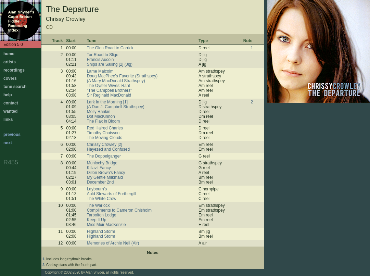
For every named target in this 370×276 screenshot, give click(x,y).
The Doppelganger (104, 156)
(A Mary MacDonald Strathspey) (116, 80)
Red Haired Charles (105, 128)
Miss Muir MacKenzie (106, 224)
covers (10, 78)
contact (10, 103)
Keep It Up (96, 219)
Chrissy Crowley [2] (104, 144)
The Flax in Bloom (103, 121)
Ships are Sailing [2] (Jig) (109, 64)
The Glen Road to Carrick (110, 48)
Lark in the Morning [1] (107, 102)
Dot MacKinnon (101, 116)
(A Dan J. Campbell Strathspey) (115, 106)
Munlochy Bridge (102, 163)
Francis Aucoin (100, 59)
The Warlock (98, 205)
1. (43, 259)
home (8, 53)
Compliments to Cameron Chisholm (119, 210)
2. (43, 265)
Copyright (52, 272)
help (7, 94)
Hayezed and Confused (108, 149)
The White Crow (101, 198)
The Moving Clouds (104, 137)
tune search (14, 86)
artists (9, 62)
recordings (14, 70)
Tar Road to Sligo (102, 54)
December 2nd (100, 182)
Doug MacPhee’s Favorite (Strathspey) (122, 76)
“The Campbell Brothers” (109, 90)
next (7, 142)
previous (12, 134)
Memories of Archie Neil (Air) (113, 243)
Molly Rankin (99, 111)
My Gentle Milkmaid (105, 177)
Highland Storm (101, 231)
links (8, 119)
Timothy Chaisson (103, 132)
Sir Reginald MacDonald (109, 95)
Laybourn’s (97, 189)
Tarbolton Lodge (101, 215)
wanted (10, 111)
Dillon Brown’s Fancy (106, 172)
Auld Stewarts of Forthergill (111, 193)
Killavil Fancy (99, 167)
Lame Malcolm (100, 71)
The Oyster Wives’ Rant (108, 85)
